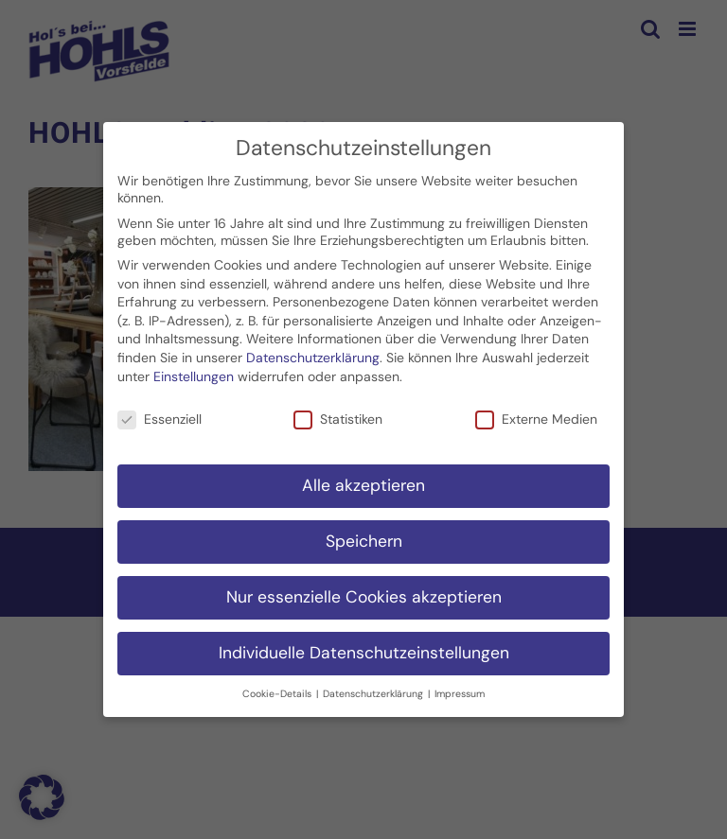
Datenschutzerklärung (313, 357)
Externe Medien (536, 419)
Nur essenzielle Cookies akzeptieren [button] (364, 596)
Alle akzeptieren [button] (363, 485)
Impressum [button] (459, 693)
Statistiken (337, 419)
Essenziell (159, 419)
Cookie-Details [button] (278, 693)
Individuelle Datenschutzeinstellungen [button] (364, 652)
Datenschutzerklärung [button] (374, 693)
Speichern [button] (364, 541)
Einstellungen (193, 375)
